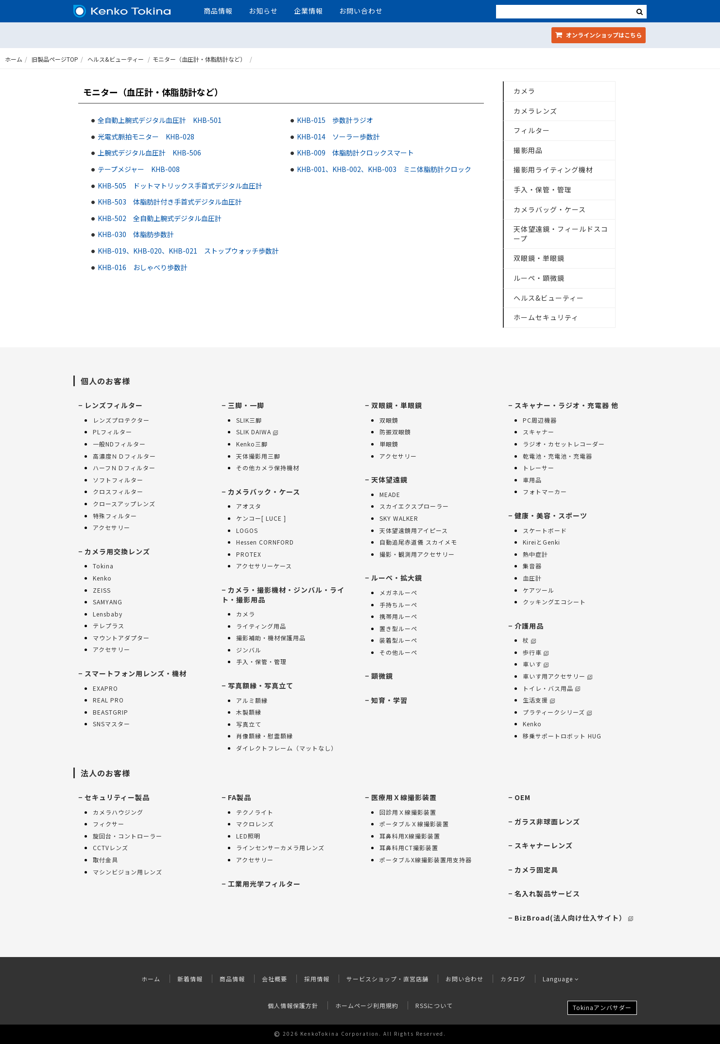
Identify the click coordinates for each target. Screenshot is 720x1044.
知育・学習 (389, 700)
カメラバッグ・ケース (550, 209)
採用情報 (316, 979)
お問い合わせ (361, 11)
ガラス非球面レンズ (547, 821)
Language (561, 979)
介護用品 (529, 626)
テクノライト (255, 812)
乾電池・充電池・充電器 (557, 456)
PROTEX (248, 554)
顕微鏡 (382, 676)
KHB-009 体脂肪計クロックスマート (355, 152)
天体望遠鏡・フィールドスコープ (561, 233)
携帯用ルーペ (398, 616)
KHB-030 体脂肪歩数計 (136, 234)
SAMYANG (107, 602)
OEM (522, 797)
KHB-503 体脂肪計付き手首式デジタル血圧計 (170, 201)
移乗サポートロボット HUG (562, 736)
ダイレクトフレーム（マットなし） (286, 748)
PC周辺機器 (540, 420)
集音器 (532, 566)
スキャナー (538, 432)
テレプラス (108, 625)
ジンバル (248, 650)
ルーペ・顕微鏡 (539, 278)
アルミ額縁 (252, 700)
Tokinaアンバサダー (602, 1007)
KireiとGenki (541, 542)
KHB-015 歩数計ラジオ (335, 120)
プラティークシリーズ (557, 712)
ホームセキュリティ (546, 317)
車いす (536, 664)
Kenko (102, 578)
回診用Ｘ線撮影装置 (407, 812)
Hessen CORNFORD (265, 542)
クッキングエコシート (554, 602)
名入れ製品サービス (547, 893)
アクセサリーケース (264, 566)
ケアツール (538, 590)
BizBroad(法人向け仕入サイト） (573, 918)
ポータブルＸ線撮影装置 (414, 824)
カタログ (513, 979)
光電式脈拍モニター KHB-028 (146, 136)
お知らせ (263, 11)
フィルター (532, 130)
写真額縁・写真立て (260, 685)
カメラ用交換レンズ (117, 551)
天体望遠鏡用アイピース (413, 530)
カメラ (524, 91)
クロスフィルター (118, 491)
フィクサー (108, 824)
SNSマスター (111, 723)
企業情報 (308, 11)
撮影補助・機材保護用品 (271, 637)
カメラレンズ (535, 111)
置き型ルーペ (398, 628)
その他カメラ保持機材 (267, 467)
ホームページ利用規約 (366, 1005)
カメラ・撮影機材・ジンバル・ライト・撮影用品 (283, 594)
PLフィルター (112, 432)
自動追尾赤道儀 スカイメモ (418, 542)
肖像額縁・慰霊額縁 (264, 736)
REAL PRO (108, 700)
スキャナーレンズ (543, 845)
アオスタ (248, 506)
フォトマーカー (545, 491)
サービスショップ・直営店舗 (387, 979)
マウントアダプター (121, 637)
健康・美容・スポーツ (550, 515)
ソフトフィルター (118, 480)
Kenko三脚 (252, 444)
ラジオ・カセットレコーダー (564, 444)
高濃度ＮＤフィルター (124, 456)
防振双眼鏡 (395, 432)
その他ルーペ (398, 652)
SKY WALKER (398, 518)
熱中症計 (535, 554)
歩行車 (536, 652)
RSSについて (434, 1005)
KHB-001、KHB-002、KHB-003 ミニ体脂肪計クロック (384, 169)
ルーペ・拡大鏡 (396, 577)
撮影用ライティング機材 (553, 169)
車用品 (532, 480)
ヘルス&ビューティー (115, 59)
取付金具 (105, 860)
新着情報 (190, 979)
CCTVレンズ (110, 847)
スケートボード (545, 530)
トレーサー (538, 467)
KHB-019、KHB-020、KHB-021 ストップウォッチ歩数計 (188, 251)
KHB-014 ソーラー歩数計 (338, 136)
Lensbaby (107, 614)
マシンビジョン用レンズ (127, 872)
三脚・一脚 (246, 405)
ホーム (13, 59)
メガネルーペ (398, 592)
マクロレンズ (255, 824)
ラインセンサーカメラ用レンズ (280, 847)
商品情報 (218, 11)
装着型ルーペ (398, 640)
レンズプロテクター (121, 420)
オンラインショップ (598, 35)
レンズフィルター (114, 405)
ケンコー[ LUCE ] (261, 518)
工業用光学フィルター (264, 884)
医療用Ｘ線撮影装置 (404, 797)
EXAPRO (105, 688)
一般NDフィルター (119, 444)
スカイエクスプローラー (414, 506)
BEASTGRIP (110, 712)
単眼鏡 (388, 444)
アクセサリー (111, 527)
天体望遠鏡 (389, 479)
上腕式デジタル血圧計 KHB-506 (149, 152)
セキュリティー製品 (117, 797)
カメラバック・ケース (264, 491)
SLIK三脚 (249, 420)
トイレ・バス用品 (551, 688)
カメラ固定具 (536, 869)
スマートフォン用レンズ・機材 (136, 673)
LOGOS (247, 530)
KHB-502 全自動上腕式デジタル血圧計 (160, 218)
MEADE (389, 494)
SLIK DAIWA (257, 432)
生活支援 (539, 700)
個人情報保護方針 (293, 1005)
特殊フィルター (115, 516)
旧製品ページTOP (55, 59)
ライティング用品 (261, 626)
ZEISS (102, 590)
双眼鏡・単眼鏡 (539, 258)
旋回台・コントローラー (127, 836)
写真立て (248, 724)
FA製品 (239, 797)
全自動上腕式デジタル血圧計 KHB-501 (160, 120)
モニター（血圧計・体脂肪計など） (199, 59)
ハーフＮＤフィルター (124, 467)
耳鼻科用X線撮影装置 (409, 836)
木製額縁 (248, 712)
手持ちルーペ (398, 604)
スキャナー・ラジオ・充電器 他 (566, 405)
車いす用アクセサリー (557, 676)
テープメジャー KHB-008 (139, 169)
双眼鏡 (388, 420)
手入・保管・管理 (543, 189)
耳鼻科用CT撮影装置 (408, 847)
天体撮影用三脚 (258, 456)
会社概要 (274, 979)
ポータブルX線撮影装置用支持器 (425, 860)
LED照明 (248, 836)
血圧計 (532, 578)
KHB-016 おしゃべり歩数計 (143, 267)
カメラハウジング (118, 812)
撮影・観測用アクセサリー (417, 554)
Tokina (103, 566)
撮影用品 (528, 150)
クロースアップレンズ (124, 503)
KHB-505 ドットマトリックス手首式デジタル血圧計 (180, 185)
